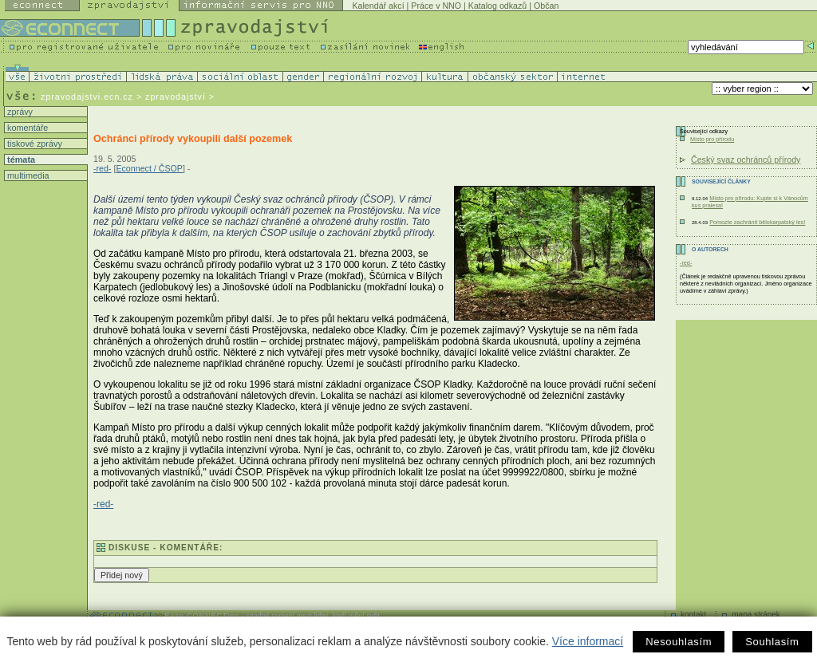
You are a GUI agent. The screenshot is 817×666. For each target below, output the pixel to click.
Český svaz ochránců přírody (745, 159)
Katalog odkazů (497, 5)
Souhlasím (772, 642)
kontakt (693, 614)
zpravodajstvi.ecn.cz (87, 96)
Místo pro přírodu (712, 139)
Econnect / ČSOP (149, 168)
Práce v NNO (436, 5)
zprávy (19, 111)
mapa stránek (756, 614)
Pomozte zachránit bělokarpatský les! (757, 222)
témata (20, 159)
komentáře (26, 127)
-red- (102, 168)
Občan (546, 5)
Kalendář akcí (378, 5)
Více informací (587, 641)
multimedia (27, 175)
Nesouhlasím (678, 642)
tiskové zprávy (33, 143)
